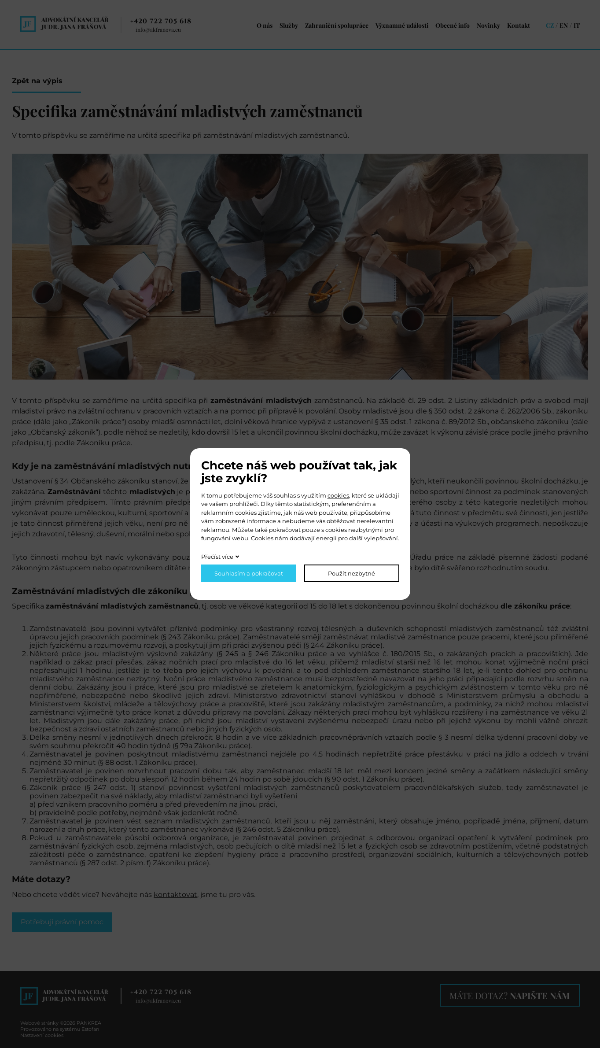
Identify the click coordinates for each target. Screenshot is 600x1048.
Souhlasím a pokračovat (248, 573)
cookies (338, 495)
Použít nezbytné (351, 573)
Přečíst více (217, 556)
